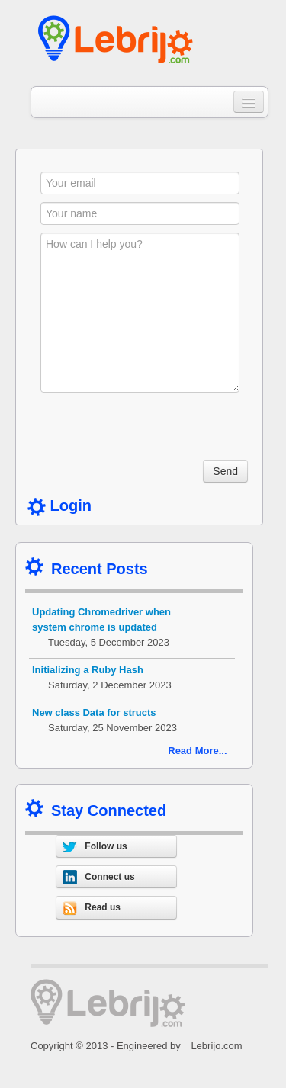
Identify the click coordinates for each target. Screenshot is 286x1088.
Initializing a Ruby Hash (87, 670)
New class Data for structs (94, 712)
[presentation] (156, 430)
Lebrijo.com (216, 1045)
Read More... (197, 750)
